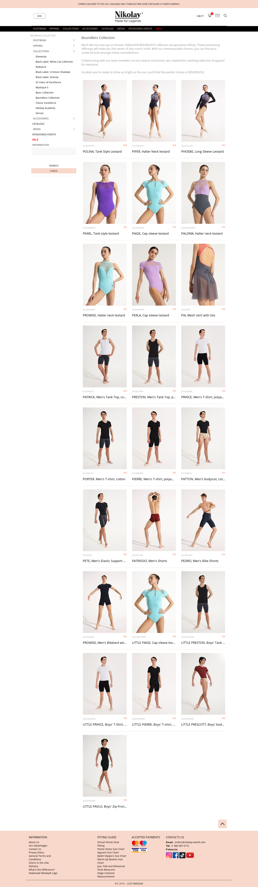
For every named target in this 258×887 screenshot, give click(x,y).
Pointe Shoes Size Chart (110, 849)
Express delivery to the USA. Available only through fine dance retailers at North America (129, 4)
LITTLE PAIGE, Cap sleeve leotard (154, 642)
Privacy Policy (36, 852)
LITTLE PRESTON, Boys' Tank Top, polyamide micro (203, 642)
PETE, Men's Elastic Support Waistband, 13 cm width (105, 561)
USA (39, 15)
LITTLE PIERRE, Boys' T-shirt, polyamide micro (154, 724)
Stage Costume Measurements (106, 874)
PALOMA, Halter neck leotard (202, 233)
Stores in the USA (39, 862)
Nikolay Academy (45, 108)
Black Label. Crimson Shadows (53, 72)
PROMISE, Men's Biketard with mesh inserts (105, 642)
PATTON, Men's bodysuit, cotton (203, 479)
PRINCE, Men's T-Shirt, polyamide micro (203, 397)
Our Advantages (38, 845)
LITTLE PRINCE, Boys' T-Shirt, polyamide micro (105, 724)
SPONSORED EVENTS (140, 28)
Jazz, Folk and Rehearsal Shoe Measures (111, 868)
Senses (40, 113)
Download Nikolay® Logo (43, 873)
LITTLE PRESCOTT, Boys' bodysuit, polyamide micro (203, 724)
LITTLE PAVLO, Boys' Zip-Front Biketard (105, 806)
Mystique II (42, 87)
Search (53, 165)
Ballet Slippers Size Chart (111, 856)
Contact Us (35, 849)
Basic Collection (45, 92)
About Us (34, 842)
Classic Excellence (46, 102)
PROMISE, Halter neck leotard (104, 315)
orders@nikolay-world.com (190, 842)
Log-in (200, 15)
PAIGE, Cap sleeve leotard (150, 233)
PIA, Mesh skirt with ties (198, 315)
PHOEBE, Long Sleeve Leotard (202, 151)
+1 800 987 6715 (180, 845)
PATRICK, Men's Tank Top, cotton (105, 397)
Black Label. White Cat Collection (54, 61)
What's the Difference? (42, 869)
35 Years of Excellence (48, 82)
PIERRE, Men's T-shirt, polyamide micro (154, 479)
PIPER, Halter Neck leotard (151, 151)
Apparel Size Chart (108, 852)
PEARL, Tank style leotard (101, 233)
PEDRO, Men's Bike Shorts (200, 561)
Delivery (33, 866)
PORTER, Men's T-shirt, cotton (104, 479)
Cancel (54, 170)
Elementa (41, 56)
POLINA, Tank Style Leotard (102, 151)
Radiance (41, 66)
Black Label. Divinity (47, 77)
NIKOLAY (138, 883)
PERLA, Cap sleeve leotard (150, 315)
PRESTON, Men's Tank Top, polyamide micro (154, 397)
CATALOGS (107, 28)
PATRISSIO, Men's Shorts (149, 561)
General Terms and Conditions (40, 857)
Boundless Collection (48, 97)
